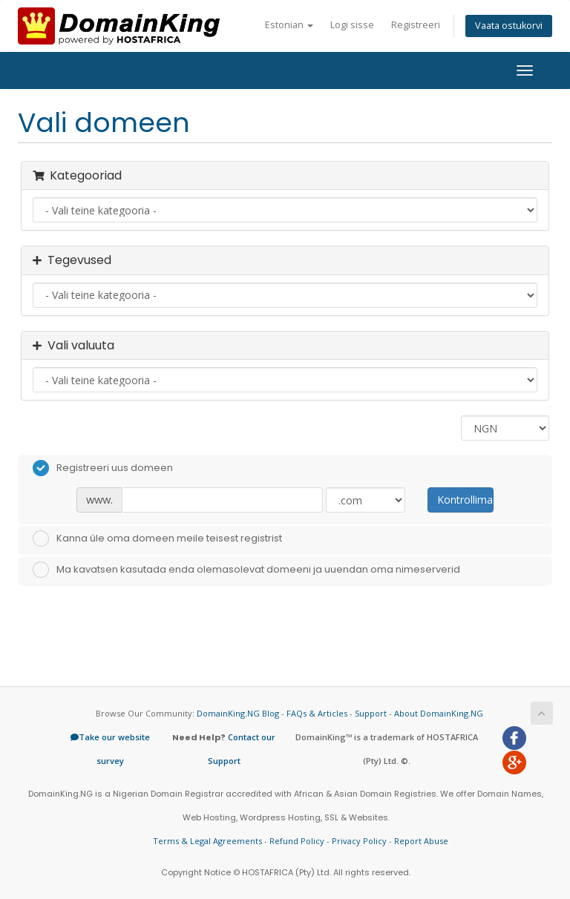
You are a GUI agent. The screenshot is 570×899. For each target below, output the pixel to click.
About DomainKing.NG (438, 713)
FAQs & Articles (316, 713)
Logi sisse (352, 25)
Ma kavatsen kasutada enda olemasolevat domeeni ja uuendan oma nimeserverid (246, 570)
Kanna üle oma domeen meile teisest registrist (157, 538)
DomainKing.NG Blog (238, 713)
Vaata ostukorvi (509, 25)
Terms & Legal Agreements (207, 840)
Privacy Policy (359, 840)
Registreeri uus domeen (103, 468)
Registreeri (415, 25)
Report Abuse (421, 840)
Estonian (289, 25)
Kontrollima (465, 500)
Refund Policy (296, 840)
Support (371, 713)
